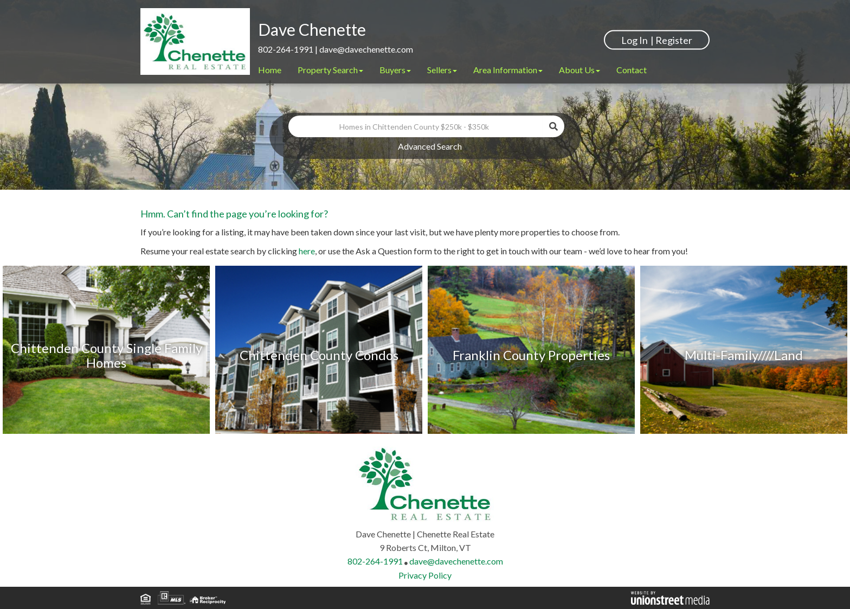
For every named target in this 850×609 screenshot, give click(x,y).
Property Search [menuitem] (330, 70)
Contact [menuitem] (631, 70)
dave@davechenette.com (366, 49)
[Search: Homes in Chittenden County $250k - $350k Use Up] (415, 126)
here (307, 251)
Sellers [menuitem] (442, 70)
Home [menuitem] (269, 70)
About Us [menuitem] (579, 70)
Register (673, 40)
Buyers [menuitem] (395, 70)
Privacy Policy (425, 575)
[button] (553, 126)
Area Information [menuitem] (508, 70)
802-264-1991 (285, 49)
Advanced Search (430, 146)
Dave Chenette (312, 29)
